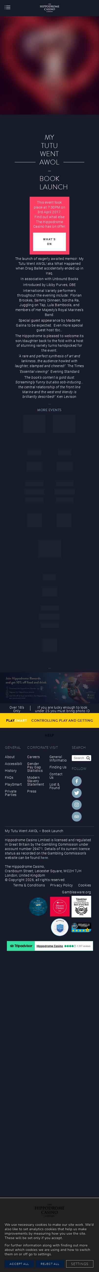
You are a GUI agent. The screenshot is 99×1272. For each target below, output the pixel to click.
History (11, 771)
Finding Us (58, 767)
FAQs (9, 777)
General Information (58, 758)
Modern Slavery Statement (35, 781)
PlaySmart (13, 784)
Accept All (19, 1264)
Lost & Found (55, 786)
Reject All (50, 1264)
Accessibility (13, 764)
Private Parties (11, 793)
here (44, 858)
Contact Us (56, 775)
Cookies (84, 885)
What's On (49, 242)
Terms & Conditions (29, 885)
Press (32, 791)
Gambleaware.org (76, 892)
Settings (79, 1264)
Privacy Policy (61, 885)
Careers (33, 757)
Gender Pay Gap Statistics (35, 767)
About (10, 757)
